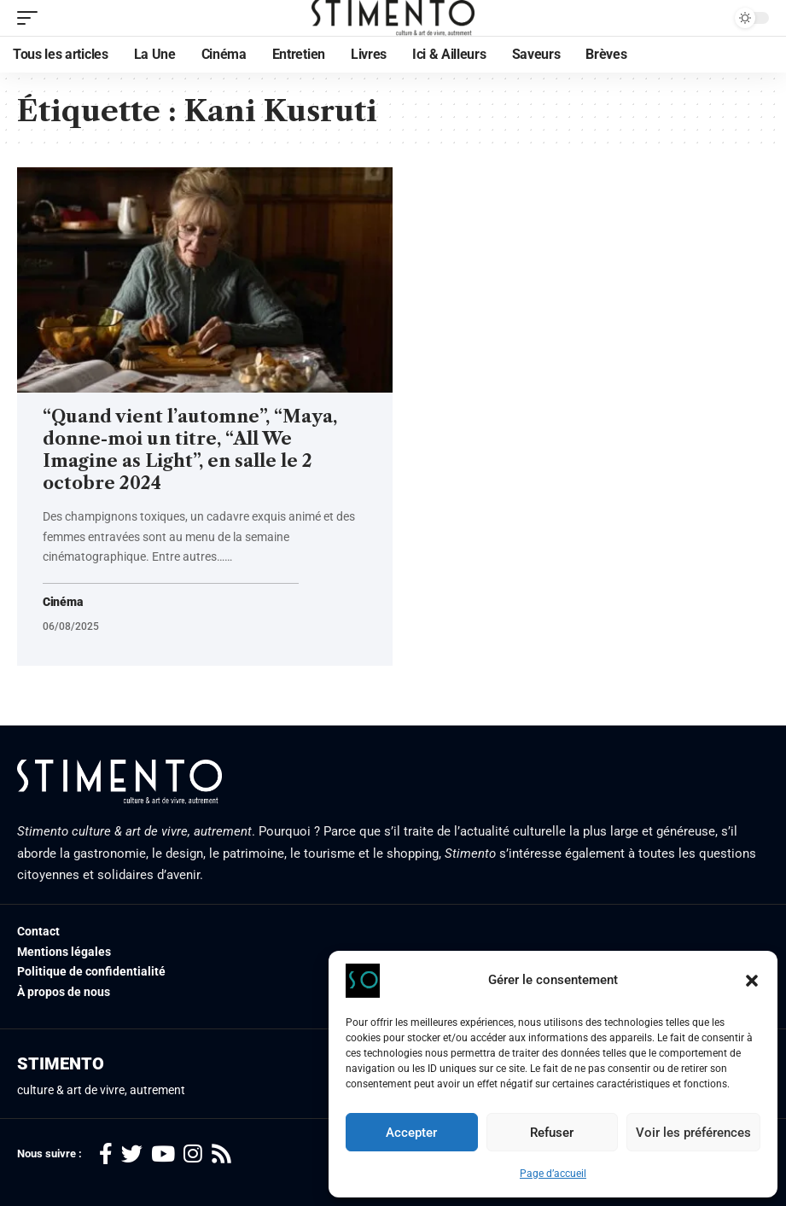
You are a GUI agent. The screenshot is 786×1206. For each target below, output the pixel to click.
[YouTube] (163, 1154)
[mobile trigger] (31, 18)
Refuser (551, 1132)
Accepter (411, 1132)
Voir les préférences (693, 1132)
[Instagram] (193, 1154)
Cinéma (62, 602)
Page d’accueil (553, 1174)
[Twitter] (132, 1154)
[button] (751, 980)
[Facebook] (106, 1154)
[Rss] (221, 1154)
